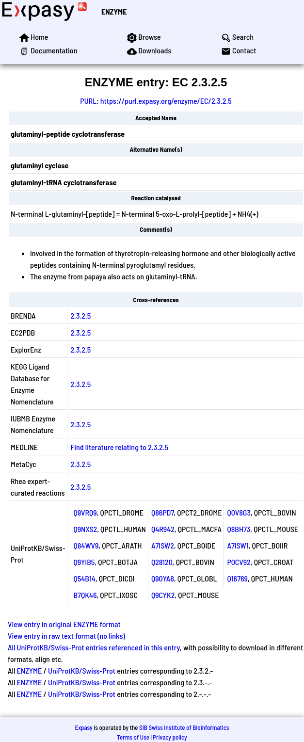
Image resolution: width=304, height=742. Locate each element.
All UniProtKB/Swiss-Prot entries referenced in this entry (94, 647)
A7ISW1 (237, 545)
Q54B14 (84, 578)
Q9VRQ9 (84, 512)
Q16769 (237, 578)
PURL (88, 100)
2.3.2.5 (80, 315)
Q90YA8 (162, 578)
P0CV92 (238, 561)
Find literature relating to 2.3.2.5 (119, 447)
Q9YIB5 (84, 561)
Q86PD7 (162, 512)
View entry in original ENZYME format (64, 624)
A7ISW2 (162, 545)
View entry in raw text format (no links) (66, 635)
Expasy (83, 727)
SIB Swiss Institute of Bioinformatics (184, 727)
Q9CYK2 (163, 594)
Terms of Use (133, 737)
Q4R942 (163, 528)
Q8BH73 (238, 528)
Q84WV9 (85, 545)
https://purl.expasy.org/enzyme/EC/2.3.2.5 (166, 100)
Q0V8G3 (239, 512)
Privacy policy (170, 737)
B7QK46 (84, 594)
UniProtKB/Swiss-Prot (81, 670)
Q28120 (162, 561)
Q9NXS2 (85, 528)
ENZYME (114, 11)
